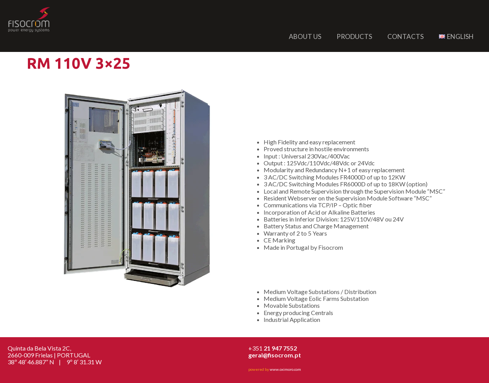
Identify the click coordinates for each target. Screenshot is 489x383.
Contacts (405, 36)
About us (305, 36)
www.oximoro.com (285, 369)
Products (354, 36)
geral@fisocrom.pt (274, 355)
